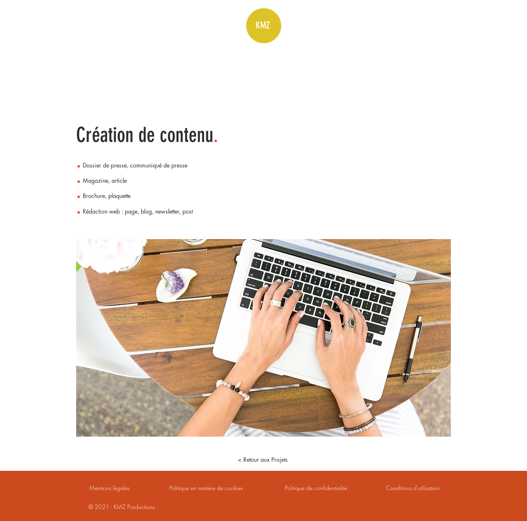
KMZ (263, 25)
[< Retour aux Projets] (262, 459)
